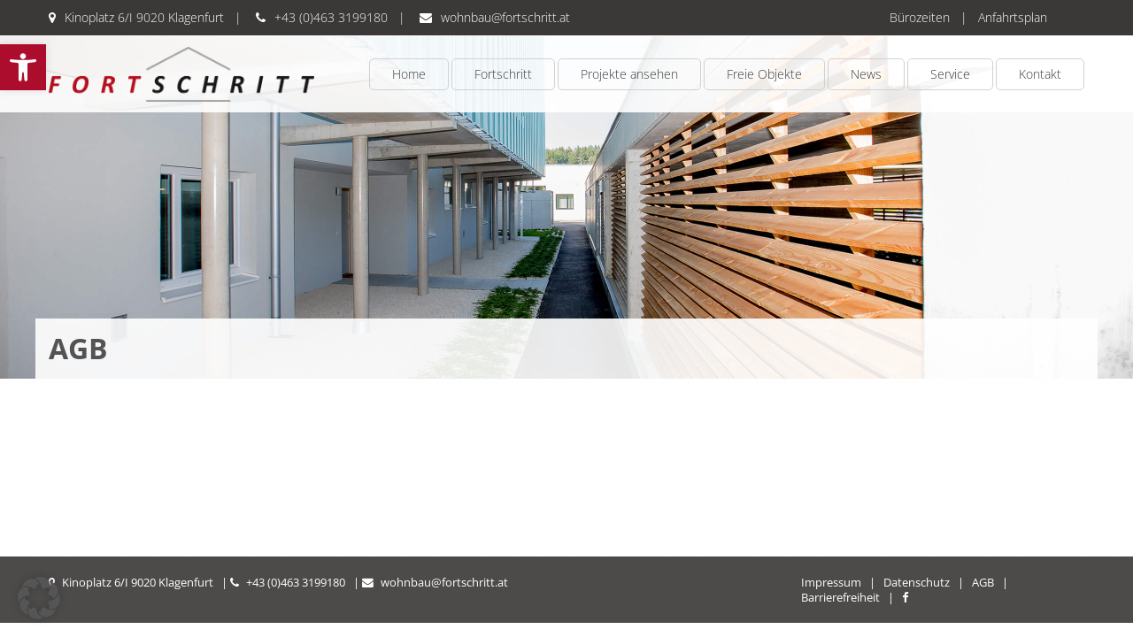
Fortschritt (503, 73)
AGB (983, 582)
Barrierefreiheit (840, 597)
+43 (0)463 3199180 (331, 17)
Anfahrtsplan (1012, 17)
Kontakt (1040, 73)
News (866, 73)
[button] (23, 67)
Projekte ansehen (629, 73)
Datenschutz (916, 582)
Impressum (831, 582)
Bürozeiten (920, 17)
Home (409, 73)
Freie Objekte (764, 73)
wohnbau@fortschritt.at (505, 17)
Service (950, 73)
